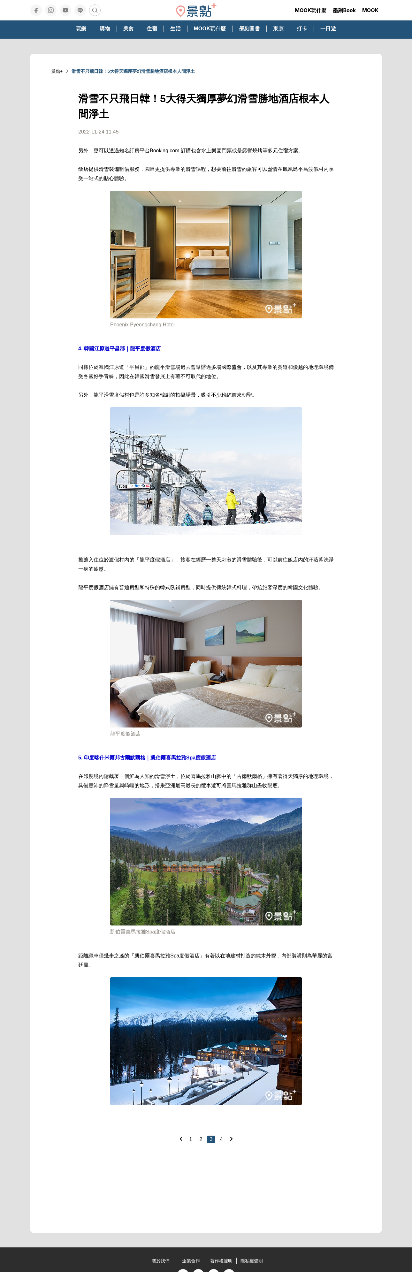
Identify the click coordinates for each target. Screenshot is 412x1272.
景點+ (57, 71)
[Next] (231, 1138)
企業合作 (191, 1260)
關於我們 (161, 1260)
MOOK (370, 10)
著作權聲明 (221, 1260)
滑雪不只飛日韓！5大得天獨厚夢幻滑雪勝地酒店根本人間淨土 (133, 71)
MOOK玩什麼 (310, 10)
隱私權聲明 (251, 1260)
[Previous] (180, 1138)
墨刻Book (344, 10)
